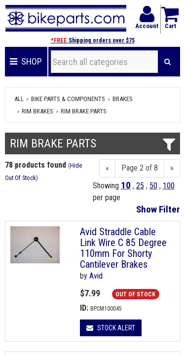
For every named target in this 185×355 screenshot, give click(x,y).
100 (169, 185)
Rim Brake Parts (84, 111)
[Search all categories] (104, 61)
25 (140, 185)
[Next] (172, 168)
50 (153, 185)
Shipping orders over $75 (93, 40)
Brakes (122, 99)
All (19, 99)
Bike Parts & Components (68, 99)
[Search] (167, 61)
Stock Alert (110, 328)
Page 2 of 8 (139, 168)
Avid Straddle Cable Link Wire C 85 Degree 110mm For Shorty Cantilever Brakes (123, 248)
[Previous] (107, 168)
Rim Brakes (37, 111)
